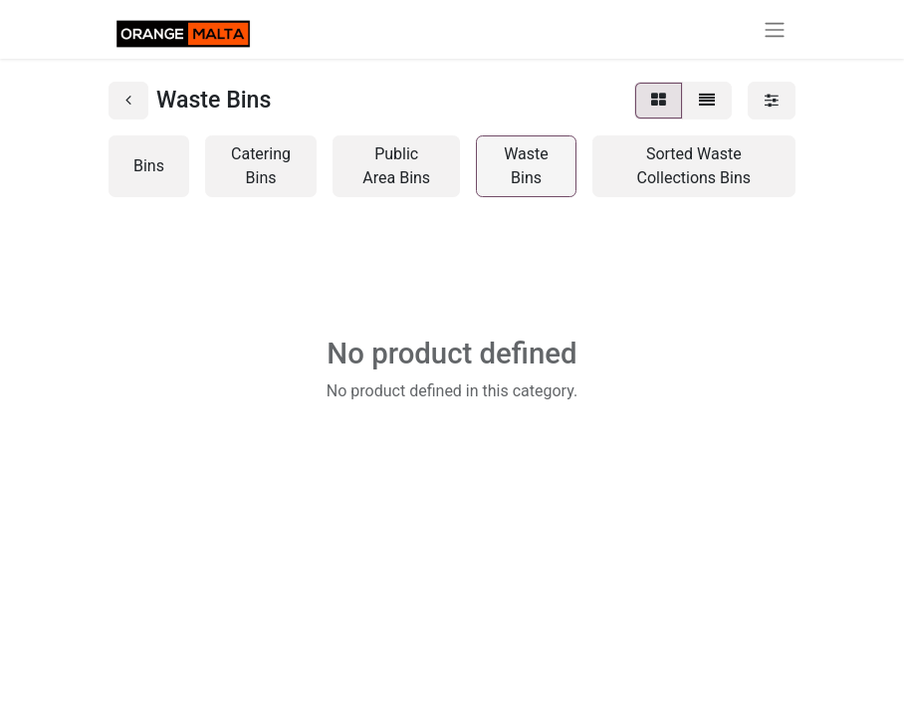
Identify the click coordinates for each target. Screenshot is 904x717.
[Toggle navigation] (774, 29)
